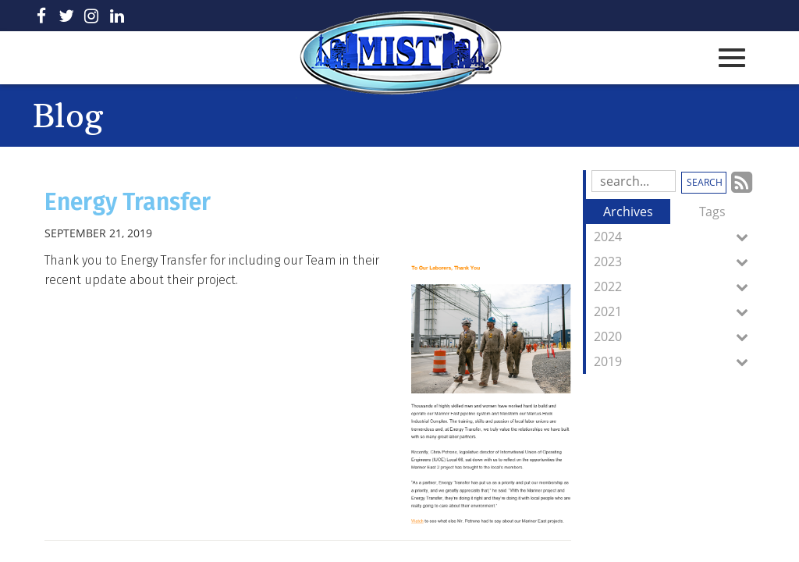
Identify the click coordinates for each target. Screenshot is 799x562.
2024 (674, 236)
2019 (674, 361)
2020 (674, 336)
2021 (674, 311)
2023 (674, 261)
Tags (712, 211)
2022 (674, 286)
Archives (628, 211)
